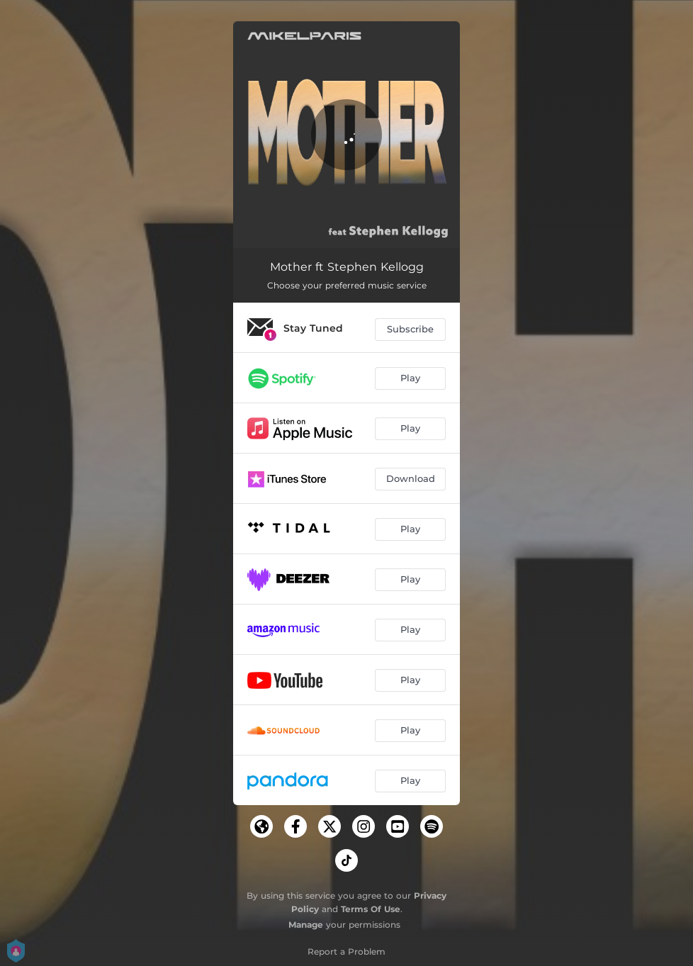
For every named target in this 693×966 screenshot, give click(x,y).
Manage (305, 924)
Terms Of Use (370, 909)
